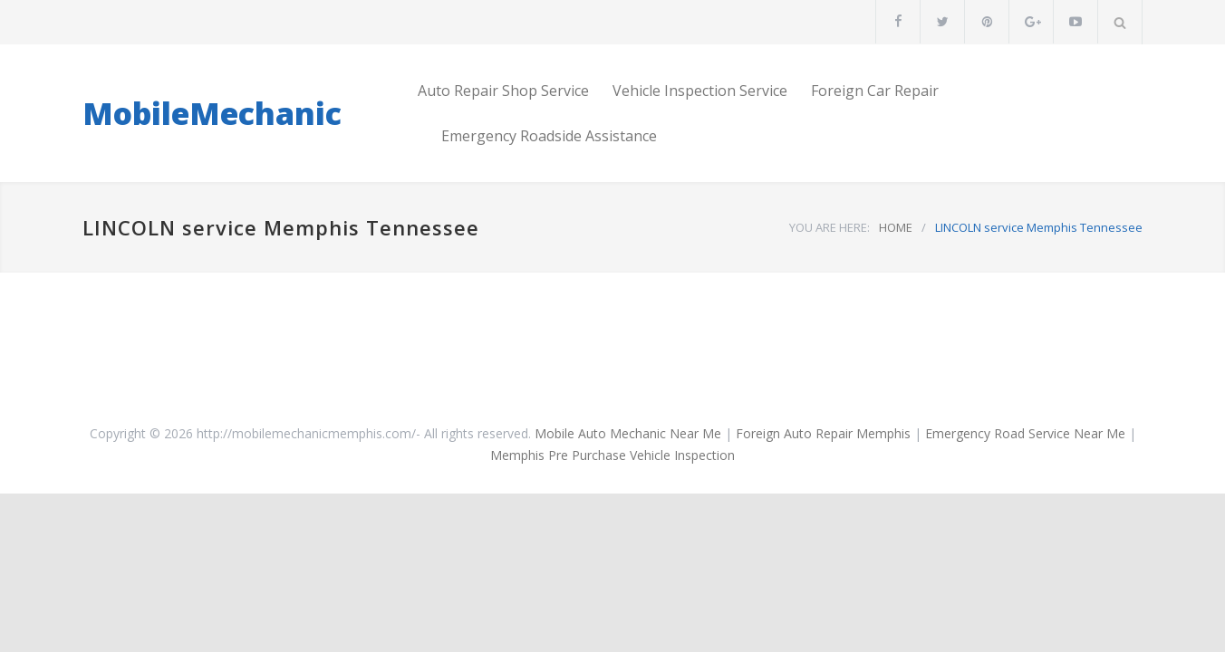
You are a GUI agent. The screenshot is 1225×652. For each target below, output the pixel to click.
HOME (895, 227)
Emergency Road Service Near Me (1025, 433)
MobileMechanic (212, 113)
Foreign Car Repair (875, 91)
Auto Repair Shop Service (503, 91)
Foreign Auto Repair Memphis (823, 433)
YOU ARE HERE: (829, 227)
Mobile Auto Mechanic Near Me (628, 433)
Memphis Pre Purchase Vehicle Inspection (612, 455)
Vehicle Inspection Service (699, 91)
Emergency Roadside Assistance (549, 136)
